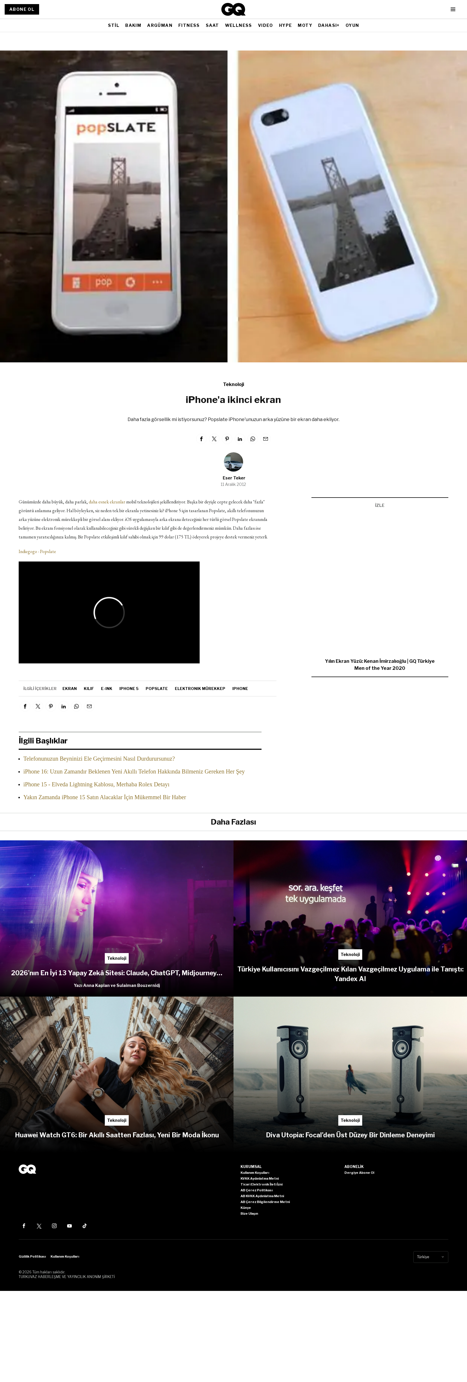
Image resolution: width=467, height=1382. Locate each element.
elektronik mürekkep (200, 688)
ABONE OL (21, 9)
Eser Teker (234, 477)
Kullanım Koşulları (64, 1256)
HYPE (285, 25)
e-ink (106, 688)
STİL (114, 25)
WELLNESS (238, 25)
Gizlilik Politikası (32, 1256)
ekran (69, 688)
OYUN (352, 25)
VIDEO (265, 25)
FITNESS (189, 25)
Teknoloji (233, 384)
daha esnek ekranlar (107, 502)
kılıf (89, 688)
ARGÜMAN (159, 25)
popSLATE (157, 688)
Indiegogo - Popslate (37, 551)
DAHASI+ (329, 25)
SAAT (212, 25)
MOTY (305, 25)
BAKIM (133, 25)
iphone (240, 688)
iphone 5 (129, 688)
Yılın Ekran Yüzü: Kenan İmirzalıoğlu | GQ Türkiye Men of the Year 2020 (380, 664)
